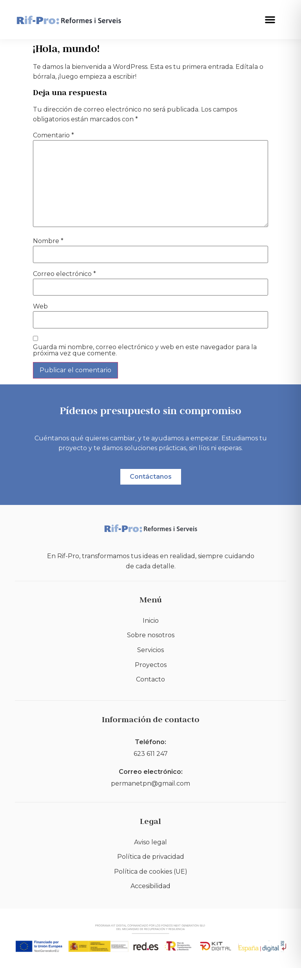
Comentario (53, 135)
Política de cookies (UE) (150, 871)
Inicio (151, 620)
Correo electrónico (64, 274)
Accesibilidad (150, 886)
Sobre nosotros (150, 635)
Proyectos (151, 665)
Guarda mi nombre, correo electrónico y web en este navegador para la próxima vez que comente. (145, 350)
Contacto (150, 679)
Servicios (150, 650)
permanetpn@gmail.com (150, 783)
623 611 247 (151, 753)
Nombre (48, 241)
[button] (270, 19)
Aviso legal (150, 842)
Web (40, 306)
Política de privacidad (150, 856)
